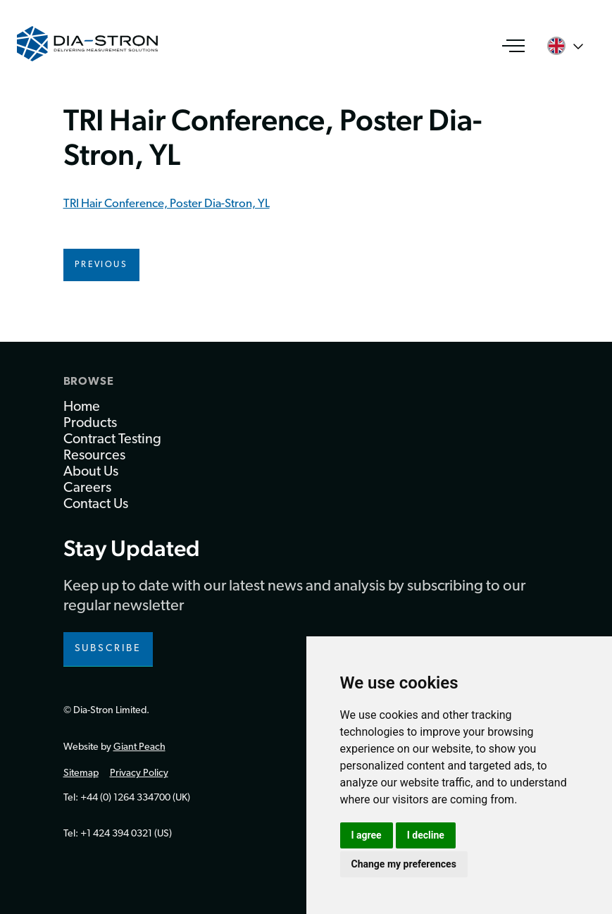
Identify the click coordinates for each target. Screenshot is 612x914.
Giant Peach (139, 747)
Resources (94, 456)
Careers (87, 488)
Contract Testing (112, 440)
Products (90, 423)
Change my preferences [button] (403, 864)
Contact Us (95, 505)
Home (81, 407)
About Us (90, 472)
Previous (101, 265)
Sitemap (81, 773)
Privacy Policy (139, 773)
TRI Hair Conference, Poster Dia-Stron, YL (166, 204)
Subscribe (108, 648)
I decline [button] (425, 835)
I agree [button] (366, 835)
